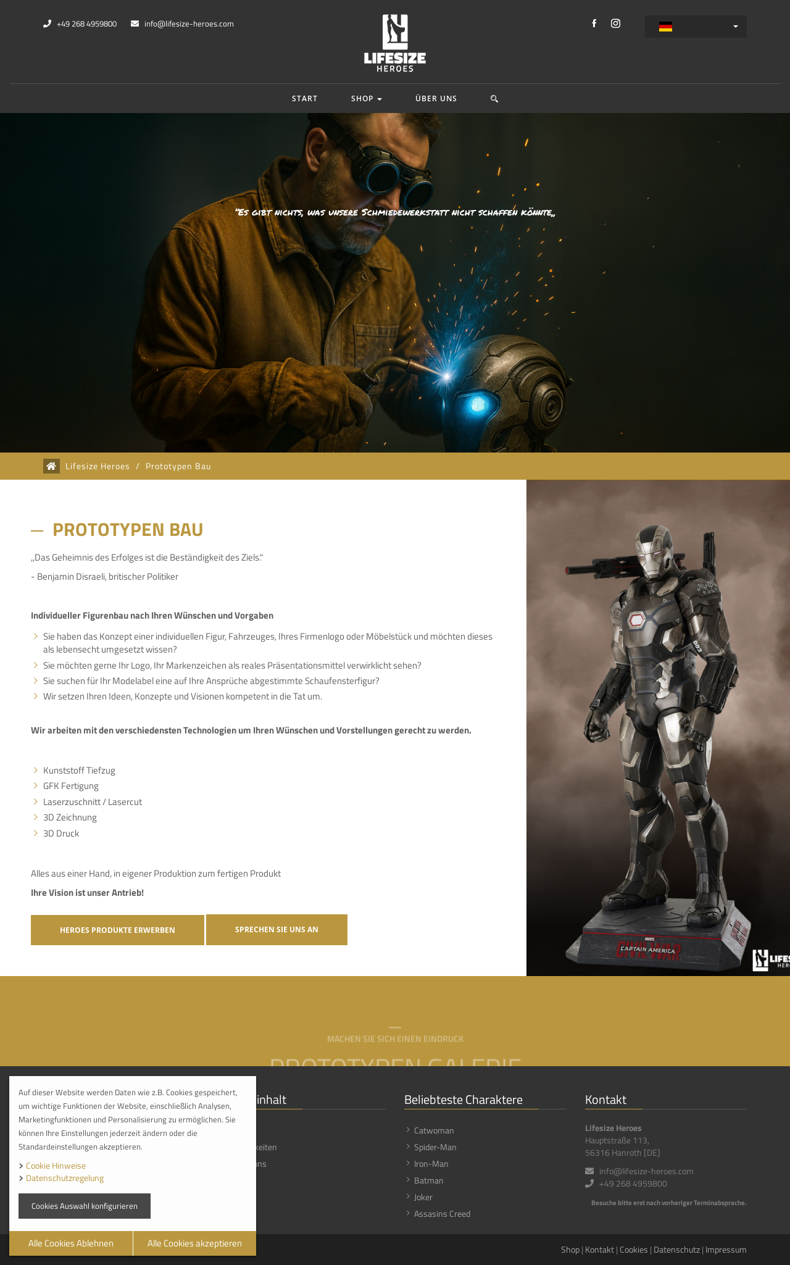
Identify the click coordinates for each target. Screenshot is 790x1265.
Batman (429, 1180)
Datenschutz (677, 1249)
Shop (366, 98)
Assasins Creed (442, 1213)
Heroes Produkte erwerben (117, 930)
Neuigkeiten (255, 1146)
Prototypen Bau (178, 466)
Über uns (436, 98)
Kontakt (599, 1249)
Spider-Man (435, 1146)
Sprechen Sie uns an (276, 929)
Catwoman (434, 1130)
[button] (494, 98)
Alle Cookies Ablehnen (71, 1243)
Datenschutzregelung (65, 1177)
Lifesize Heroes (97, 466)
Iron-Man (431, 1163)
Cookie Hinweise (56, 1165)
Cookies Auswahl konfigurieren (84, 1206)
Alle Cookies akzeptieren (195, 1243)
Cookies (634, 1249)
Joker (423, 1196)
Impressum (726, 1249)
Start (305, 98)
